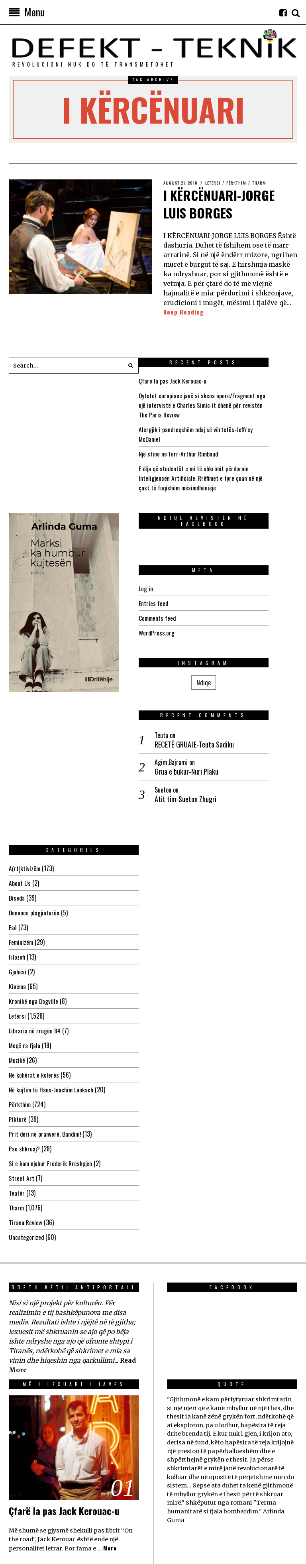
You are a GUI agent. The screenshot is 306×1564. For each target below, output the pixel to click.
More (110, 1402)
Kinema (176, 840)
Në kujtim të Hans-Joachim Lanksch (211, 943)
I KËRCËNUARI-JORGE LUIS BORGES (225, 203)
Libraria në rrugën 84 (193, 884)
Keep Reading (184, 312)
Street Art (180, 1032)
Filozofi (175, 810)
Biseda (175, 751)
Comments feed (186, 617)
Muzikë (175, 914)
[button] (131, 366)
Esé (171, 781)
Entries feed (182, 603)
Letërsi (218, 182)
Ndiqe (74, 618)
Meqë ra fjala (183, 899)
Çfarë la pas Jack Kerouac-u (201, 381)
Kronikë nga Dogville (192, 855)
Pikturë (176, 973)
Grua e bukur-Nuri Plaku (56, 707)
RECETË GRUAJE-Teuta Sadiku (64, 680)
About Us (178, 737)
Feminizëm (180, 796)
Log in (174, 588)
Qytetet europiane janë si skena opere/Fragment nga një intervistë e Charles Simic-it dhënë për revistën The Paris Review (231, 405)
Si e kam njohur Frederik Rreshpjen (210, 1017)
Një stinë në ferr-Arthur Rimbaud (208, 453)
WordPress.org (185, 632)
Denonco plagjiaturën (193, 766)
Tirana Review (184, 1076)
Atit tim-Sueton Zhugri (55, 734)
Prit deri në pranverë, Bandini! (204, 987)
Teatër (175, 1046)
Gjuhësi (176, 825)
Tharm (267, 182)
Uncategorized (185, 1091)
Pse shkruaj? (183, 1002)
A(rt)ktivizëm (183, 722)
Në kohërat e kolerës (192, 928)
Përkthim (243, 182)
